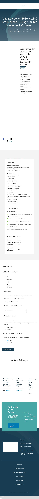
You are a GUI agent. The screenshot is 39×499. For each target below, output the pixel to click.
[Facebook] (5, 139)
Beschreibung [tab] (8, 157)
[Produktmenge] (5, 345)
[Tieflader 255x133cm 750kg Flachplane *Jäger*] (19, 367)
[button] (20, 292)
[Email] (9, 141)
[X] (13, 139)
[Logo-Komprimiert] (4, 4)
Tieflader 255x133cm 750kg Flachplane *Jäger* (19, 382)
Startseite (4, 29)
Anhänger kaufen (12, 29)
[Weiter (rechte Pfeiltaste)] (1, 498)
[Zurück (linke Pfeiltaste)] (0, 498)
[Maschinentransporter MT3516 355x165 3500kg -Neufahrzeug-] (7, 367)
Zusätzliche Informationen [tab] (19, 157)
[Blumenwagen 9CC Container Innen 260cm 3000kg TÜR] (32, 367)
